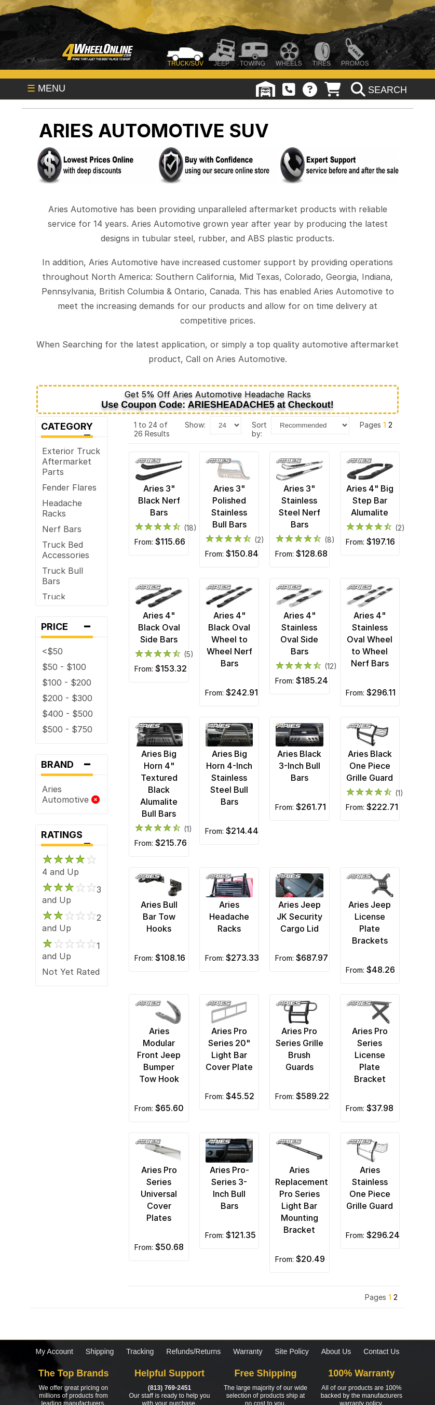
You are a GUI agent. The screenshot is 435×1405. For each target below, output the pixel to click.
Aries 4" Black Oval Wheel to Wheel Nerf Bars (229, 639)
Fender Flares (69, 487)
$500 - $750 (67, 729)
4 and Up (69, 866)
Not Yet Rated (71, 971)
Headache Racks (62, 508)
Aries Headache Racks (229, 916)
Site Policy (291, 1351)
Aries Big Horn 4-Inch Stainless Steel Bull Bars (229, 778)
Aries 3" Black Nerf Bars (159, 500)
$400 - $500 (67, 713)
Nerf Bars (61, 529)
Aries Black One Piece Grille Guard (369, 766)
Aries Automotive (71, 794)
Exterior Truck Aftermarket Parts (71, 461)
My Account (54, 1351)
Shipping (100, 1351)
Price (71, 626)
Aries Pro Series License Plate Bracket (370, 1055)
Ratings (71, 837)
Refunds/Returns (193, 1351)
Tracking (140, 1351)
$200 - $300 (67, 698)
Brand (71, 764)
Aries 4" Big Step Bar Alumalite (369, 500)
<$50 (52, 651)
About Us (336, 1351)
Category (71, 429)
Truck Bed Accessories (65, 549)
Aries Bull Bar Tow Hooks (159, 916)
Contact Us (381, 1351)
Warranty (247, 1351)
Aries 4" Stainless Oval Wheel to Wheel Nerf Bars (369, 639)
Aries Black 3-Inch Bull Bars (299, 766)
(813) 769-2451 (169, 1387)
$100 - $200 (66, 682)
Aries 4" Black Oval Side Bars (159, 627)
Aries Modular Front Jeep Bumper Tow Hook (159, 1055)
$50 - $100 (64, 667)
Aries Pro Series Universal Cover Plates (159, 1194)
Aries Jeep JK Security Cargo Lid (299, 916)
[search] (377, 90)
